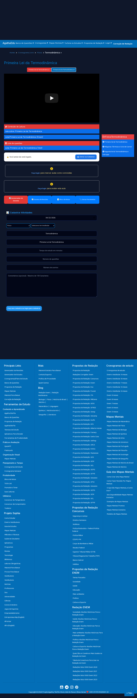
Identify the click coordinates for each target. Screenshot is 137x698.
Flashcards (8, 451)
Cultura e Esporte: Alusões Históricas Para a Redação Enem (86, 648)
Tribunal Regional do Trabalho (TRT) (86, 556)
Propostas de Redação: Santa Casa (86, 437)
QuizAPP (7, 446)
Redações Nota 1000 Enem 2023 (85, 680)
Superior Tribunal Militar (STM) (84, 552)
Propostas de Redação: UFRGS (84, 408)
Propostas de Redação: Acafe (84, 420)
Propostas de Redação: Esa (83, 387)
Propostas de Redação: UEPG (84, 470)
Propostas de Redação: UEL (83, 466)
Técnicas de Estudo (11, 430)
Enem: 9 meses (112, 395)
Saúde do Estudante (11, 539)
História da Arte (53, 411)
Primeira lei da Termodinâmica (115, 142)
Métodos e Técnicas (11, 535)
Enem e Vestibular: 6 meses (117, 387)
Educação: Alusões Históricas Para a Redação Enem (86, 628)
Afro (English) (9, 626)
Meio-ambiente (78, 594)
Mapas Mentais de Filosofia (117, 451)
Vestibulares (9, 576)
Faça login (35, 173)
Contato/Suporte (45, 375)
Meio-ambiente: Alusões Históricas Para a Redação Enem (87, 635)
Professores (9, 589)
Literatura (52, 415)
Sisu (5, 593)
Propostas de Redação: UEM (83, 462)
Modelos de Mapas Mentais (117, 514)
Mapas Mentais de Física (116, 426)
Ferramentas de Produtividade (16, 438)
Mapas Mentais (10, 391)
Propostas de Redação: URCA (84, 445)
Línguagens (54, 407)
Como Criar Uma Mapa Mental (118, 477)
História (42, 402)
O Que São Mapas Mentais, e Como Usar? (119, 490)
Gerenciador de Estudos (13, 375)
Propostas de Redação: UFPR (84, 474)
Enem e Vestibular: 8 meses (117, 379)
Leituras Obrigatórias (12, 564)
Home (12, 52)
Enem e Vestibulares (12, 522)
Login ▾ (108, 43)
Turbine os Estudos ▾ (74, 43)
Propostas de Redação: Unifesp (84, 441)
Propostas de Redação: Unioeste (85, 478)
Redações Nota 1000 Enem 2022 (85, 676)
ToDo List (8, 484)
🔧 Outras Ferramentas (87, 199)
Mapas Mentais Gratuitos (116, 510)
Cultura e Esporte (79, 603)
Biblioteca (8, 560)
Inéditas (76, 564)
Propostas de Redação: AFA (83, 424)
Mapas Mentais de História (116, 467)
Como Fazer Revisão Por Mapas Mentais (118, 483)
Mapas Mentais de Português (118, 446)
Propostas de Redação (13, 387)
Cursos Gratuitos (10, 605)
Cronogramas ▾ (41, 43)
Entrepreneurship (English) (14, 617)
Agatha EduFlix (10, 413)
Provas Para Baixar (11, 572)
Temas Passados (79, 578)
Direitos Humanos (79, 520)
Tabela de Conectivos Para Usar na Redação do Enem (85, 662)
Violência (76, 525)
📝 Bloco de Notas (63, 199)
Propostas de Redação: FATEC (84, 449)
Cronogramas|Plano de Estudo (16, 379)
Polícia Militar (78, 536)
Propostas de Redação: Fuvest (84, 391)
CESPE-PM (77, 540)
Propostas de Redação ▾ (94, 43)
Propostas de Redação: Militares (85, 400)
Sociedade (76, 582)
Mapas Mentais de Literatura (117, 442)
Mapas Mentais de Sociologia (117, 455)
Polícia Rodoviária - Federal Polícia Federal (85, 530)
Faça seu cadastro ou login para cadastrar (26, 308)
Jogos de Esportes (11, 609)
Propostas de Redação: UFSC (84, 482)
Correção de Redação (122, 43)
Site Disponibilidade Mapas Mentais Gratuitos (119, 497)
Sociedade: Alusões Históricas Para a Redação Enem (86, 614)
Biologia (42, 400)
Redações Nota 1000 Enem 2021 (85, 671)
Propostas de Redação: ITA (83, 395)
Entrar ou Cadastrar (86, 156)
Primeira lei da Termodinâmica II (64, 69)
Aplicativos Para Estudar (13, 434)
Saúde (75, 586)
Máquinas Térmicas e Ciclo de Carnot (117, 146)
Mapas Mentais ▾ (56, 43)
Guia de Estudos (10, 527)
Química (42, 411)
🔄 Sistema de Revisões (40, 199)
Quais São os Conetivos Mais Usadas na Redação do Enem (87, 655)
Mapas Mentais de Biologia (117, 430)
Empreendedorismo (11, 613)
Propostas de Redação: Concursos (86, 379)
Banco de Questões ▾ (25, 43)
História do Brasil (59, 400)
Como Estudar (9, 518)
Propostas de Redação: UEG (83, 457)
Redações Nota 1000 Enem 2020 (85, 667)
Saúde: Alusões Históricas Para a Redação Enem (84, 621)
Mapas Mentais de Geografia (117, 459)
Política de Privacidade (47, 379)
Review (7, 551)
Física (39, 52)
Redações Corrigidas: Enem (83, 375)
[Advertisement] (68, 17)
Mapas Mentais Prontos (116, 506)
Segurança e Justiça (80, 516)
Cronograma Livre (26, 52)
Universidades (9, 597)
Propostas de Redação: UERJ (84, 404)
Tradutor (7, 508)
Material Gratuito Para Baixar (50, 371)
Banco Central (78, 560)
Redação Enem (44, 393)
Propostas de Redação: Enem (84, 383)
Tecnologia (8, 555)
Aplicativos (8, 543)
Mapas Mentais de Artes (116, 438)
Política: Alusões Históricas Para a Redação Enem (85, 641)
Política (76, 598)
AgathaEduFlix (9, 426)
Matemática (43, 407)
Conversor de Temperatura (14, 500)
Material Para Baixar (12, 395)
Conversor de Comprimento (15, 504)
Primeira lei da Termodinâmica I (39, 69)
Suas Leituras (9, 492)
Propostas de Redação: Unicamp (85, 416)
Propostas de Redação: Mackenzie (85, 453)
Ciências (7, 601)
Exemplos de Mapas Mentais (117, 502)
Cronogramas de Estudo (13, 467)
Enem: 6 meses (112, 408)
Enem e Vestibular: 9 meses (117, 375)
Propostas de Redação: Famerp (84, 433)
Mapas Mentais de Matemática (118, 422)
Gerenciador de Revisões (13, 371)
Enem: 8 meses (112, 400)
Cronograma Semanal (12, 471)
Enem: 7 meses (112, 404)
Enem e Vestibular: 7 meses (117, 383)
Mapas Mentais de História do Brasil (120, 463)
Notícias (7, 584)
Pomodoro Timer (11, 488)
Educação (76, 590)
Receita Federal (79, 548)
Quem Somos (44, 383)
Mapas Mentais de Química (117, 434)
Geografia (42, 415)
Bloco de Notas (10, 480)
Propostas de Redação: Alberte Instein (87, 428)
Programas (8, 547)
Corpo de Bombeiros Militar (83, 544)
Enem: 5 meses (112, 412)
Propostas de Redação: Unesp (84, 412)
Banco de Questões (11, 383)
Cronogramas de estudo (116, 371)
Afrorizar (7, 622)
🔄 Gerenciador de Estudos (16, 199)
